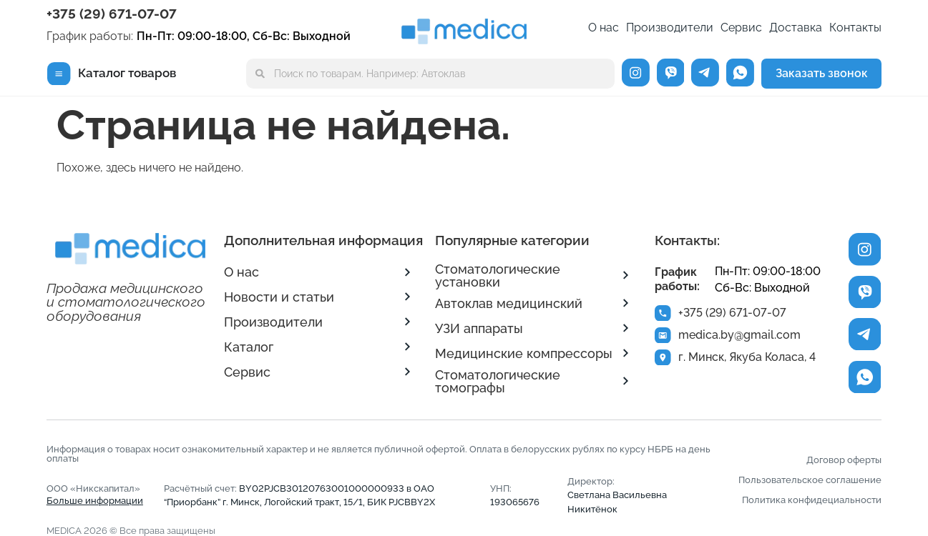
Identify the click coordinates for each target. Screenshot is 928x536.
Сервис (741, 27)
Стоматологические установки (497, 275)
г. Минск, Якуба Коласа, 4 (749, 360)
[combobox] (430, 74)
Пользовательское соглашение (809, 480)
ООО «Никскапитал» (95, 494)
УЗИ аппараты (479, 328)
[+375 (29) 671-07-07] (664, 313)
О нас (603, 27)
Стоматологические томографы (497, 381)
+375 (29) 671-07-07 (112, 14)
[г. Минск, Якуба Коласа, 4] (664, 361)
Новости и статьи (279, 296)
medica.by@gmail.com (741, 337)
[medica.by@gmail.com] (664, 337)
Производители (669, 27)
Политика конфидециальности (811, 500)
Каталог (248, 346)
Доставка (795, 27)
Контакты (855, 27)
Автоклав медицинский (508, 303)
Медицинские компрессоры (523, 353)
